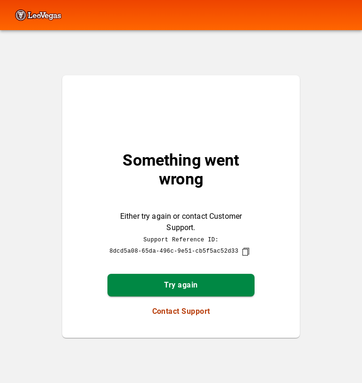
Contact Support (181, 311)
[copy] (246, 252)
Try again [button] (180, 284)
